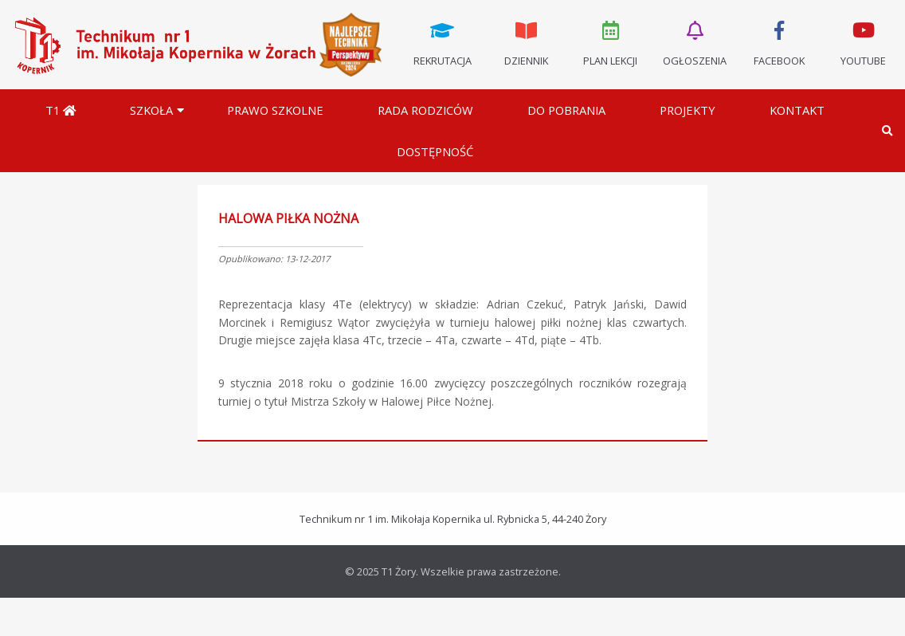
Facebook (779, 42)
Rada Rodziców (425, 110)
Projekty (687, 110)
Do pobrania (566, 110)
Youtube (863, 42)
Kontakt (797, 110)
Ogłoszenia (695, 42)
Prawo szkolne (275, 110)
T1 (60, 110)
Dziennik (526, 42)
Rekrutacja (442, 42)
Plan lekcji (611, 42)
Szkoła (151, 110)
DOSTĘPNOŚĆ (435, 151)
